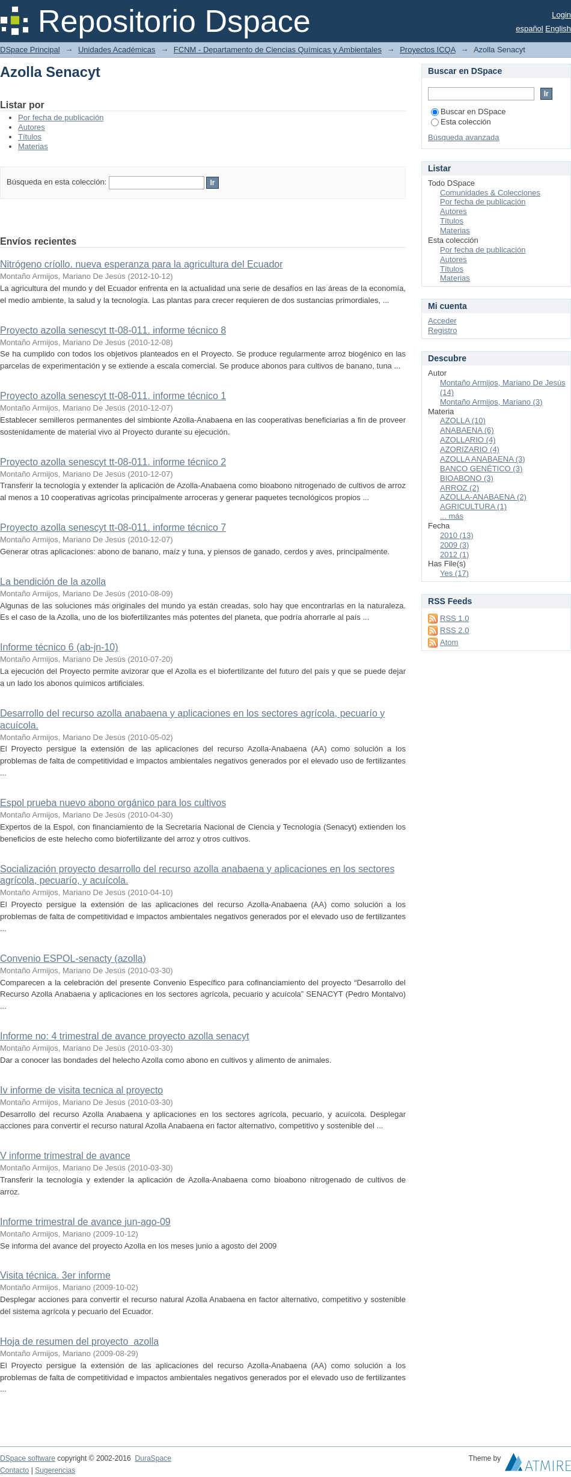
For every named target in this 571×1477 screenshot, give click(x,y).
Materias (33, 146)
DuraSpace (153, 1458)
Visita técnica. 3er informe (55, 1275)
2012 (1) (454, 554)
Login (561, 14)
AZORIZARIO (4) (469, 449)
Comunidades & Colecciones (490, 192)
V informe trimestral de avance (65, 1156)
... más (451, 516)
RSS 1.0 (454, 618)
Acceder (442, 320)
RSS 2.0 (454, 630)
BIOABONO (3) (466, 478)
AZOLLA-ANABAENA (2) (483, 496)
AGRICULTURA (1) (473, 506)
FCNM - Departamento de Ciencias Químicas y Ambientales (278, 49)
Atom (449, 642)
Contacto (14, 1470)
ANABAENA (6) (467, 430)
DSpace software (27, 1458)
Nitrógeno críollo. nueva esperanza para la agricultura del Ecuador (141, 264)
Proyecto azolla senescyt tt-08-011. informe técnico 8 (113, 330)
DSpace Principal (30, 49)
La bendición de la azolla (53, 581)
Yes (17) (454, 573)
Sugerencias (55, 1470)
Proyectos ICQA (427, 49)
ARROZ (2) (459, 487)
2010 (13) (457, 535)
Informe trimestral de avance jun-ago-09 (85, 1222)
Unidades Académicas (117, 49)
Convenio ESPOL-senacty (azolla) (73, 958)
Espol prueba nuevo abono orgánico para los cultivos (113, 803)
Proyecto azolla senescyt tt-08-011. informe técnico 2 (113, 462)
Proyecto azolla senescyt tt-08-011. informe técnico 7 (113, 527)
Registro (442, 330)
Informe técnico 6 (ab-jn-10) (59, 647)
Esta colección (461, 121)
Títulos (29, 136)
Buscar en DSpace (468, 111)
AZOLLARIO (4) (467, 439)
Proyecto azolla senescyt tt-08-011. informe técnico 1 (113, 396)
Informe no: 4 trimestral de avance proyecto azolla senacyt (124, 1036)
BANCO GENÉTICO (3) (481, 468)
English (558, 28)
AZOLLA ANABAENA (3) (482, 458)
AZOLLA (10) (463, 420)
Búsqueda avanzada (463, 137)
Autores (31, 127)
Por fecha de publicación (60, 117)
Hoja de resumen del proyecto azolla (79, 1341)
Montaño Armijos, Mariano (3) (491, 401)
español (529, 28)
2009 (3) (454, 544)
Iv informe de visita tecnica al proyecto (81, 1090)
